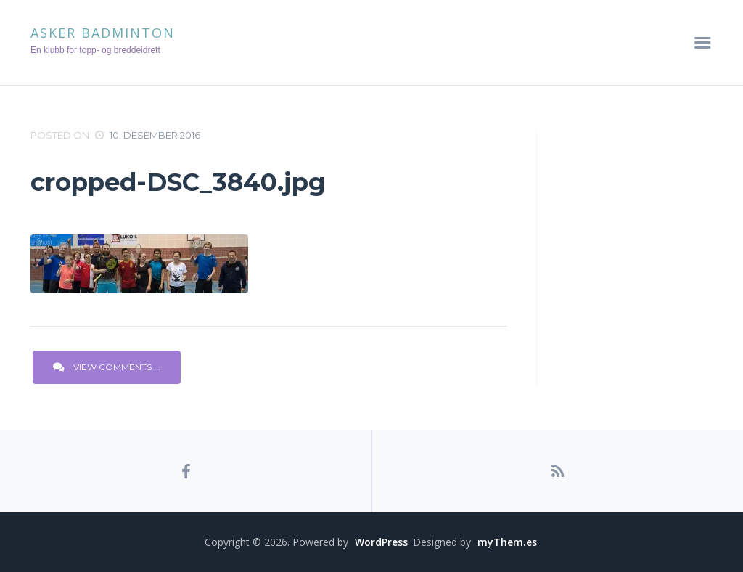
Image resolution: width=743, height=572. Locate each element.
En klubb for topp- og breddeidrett (95, 50)
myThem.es (507, 542)
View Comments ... (106, 366)
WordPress (381, 542)
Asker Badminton (102, 32)
